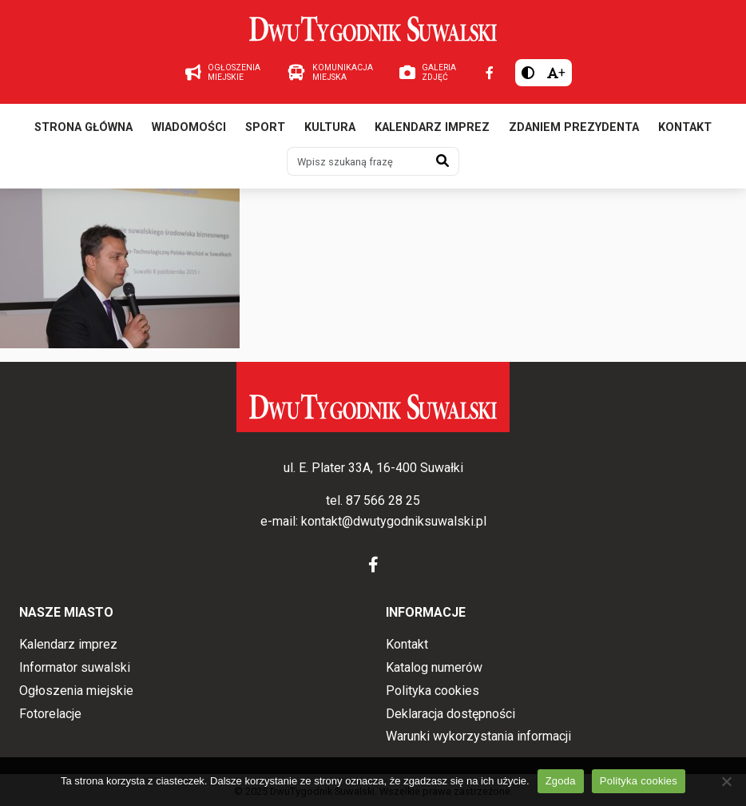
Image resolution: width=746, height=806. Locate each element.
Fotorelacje (50, 713)
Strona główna (83, 127)
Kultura (329, 127)
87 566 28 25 (383, 500)
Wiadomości (189, 127)
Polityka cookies (432, 690)
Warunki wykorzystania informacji (478, 736)
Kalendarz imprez (432, 127)
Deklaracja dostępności (450, 713)
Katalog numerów (434, 667)
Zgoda (561, 781)
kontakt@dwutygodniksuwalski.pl (393, 521)
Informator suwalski (74, 667)
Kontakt (685, 127)
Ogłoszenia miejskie (76, 690)
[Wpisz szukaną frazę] (357, 161)
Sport (265, 127)
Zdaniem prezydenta (574, 127)
